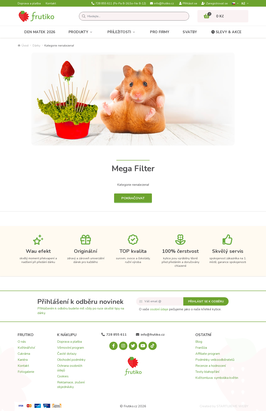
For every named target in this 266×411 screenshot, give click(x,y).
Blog (198, 341)
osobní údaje (159, 309)
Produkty (81, 32)
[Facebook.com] (113, 346)
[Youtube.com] (143, 346)
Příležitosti (122, 32)
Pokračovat (133, 198)
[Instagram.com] (123, 346)
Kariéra (23, 359)
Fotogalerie (26, 371)
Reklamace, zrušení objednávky (71, 384)
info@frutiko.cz (162, 3)
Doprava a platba (29, 3)
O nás (22, 341)
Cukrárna (24, 353)
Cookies (63, 376)
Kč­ (243, 3)
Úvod (23, 46)
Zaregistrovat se (214, 3)
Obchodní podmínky (71, 359)
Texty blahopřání (207, 371)
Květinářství (26, 347)
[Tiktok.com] (152, 346)
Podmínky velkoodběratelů (214, 359)
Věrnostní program (70, 347)
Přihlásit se (188, 3)
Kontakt (51, 3)
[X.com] (133, 346)
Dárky (36, 46)
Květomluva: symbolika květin (216, 378)
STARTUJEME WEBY (232, 406)
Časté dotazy (66, 353)
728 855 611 (118, 3)
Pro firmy (159, 32)
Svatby (190, 32)
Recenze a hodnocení (210, 365)
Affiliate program (207, 353)
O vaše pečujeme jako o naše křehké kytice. (180, 309)
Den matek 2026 (39, 32)
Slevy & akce (226, 32)
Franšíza (201, 347)
